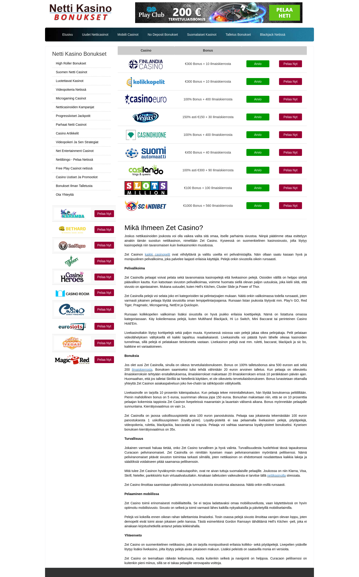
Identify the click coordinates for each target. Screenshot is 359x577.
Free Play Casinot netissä (74, 168)
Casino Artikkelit (67, 133)
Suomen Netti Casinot (71, 72)
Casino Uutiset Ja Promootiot (76, 177)
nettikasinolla (276, 475)
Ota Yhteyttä (65, 194)
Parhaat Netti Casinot (71, 124)
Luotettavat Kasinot (69, 81)
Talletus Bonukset (238, 34)
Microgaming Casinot (71, 98)
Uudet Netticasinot (95, 34)
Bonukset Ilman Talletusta (74, 186)
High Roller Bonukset (71, 63)
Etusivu (67, 34)
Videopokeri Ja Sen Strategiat (77, 142)
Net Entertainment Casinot (75, 151)
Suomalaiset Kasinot (202, 34)
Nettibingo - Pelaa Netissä (74, 159)
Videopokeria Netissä (71, 89)
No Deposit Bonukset (163, 34)
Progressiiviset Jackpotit (73, 116)
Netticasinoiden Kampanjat (75, 107)
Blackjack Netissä (272, 34)
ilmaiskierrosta (142, 369)
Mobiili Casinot (127, 34)
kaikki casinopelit (157, 254)
